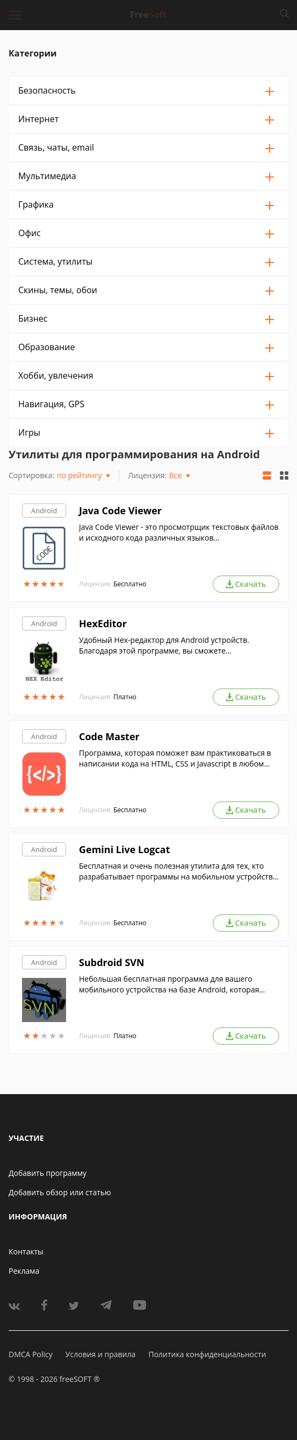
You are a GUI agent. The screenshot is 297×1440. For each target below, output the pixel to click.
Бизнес (32, 318)
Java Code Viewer (120, 510)
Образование (46, 347)
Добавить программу (47, 1173)
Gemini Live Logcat (124, 849)
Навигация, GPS (51, 404)
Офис (29, 233)
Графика (36, 204)
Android (44, 510)
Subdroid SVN (111, 962)
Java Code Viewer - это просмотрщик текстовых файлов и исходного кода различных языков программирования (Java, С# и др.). (179, 532)
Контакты (26, 1251)
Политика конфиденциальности (207, 1354)
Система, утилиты (55, 261)
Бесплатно (129, 583)
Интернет (38, 119)
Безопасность (47, 90)
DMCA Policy (31, 1354)
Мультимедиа (47, 176)
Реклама (24, 1271)
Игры (29, 432)
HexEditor (103, 623)
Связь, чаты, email (56, 147)
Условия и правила (100, 1354)
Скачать (246, 584)
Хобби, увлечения (55, 375)
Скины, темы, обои (57, 290)
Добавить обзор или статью (60, 1192)
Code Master (109, 736)
